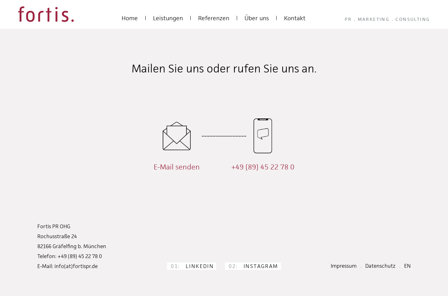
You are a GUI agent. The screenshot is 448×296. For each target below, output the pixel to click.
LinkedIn (192, 266)
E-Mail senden (177, 167)
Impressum (344, 265)
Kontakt (295, 18)
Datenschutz (380, 265)
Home (130, 18)
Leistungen (168, 18)
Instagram (253, 266)
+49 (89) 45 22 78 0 (262, 167)
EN (407, 265)
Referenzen (213, 18)
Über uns (257, 18)
